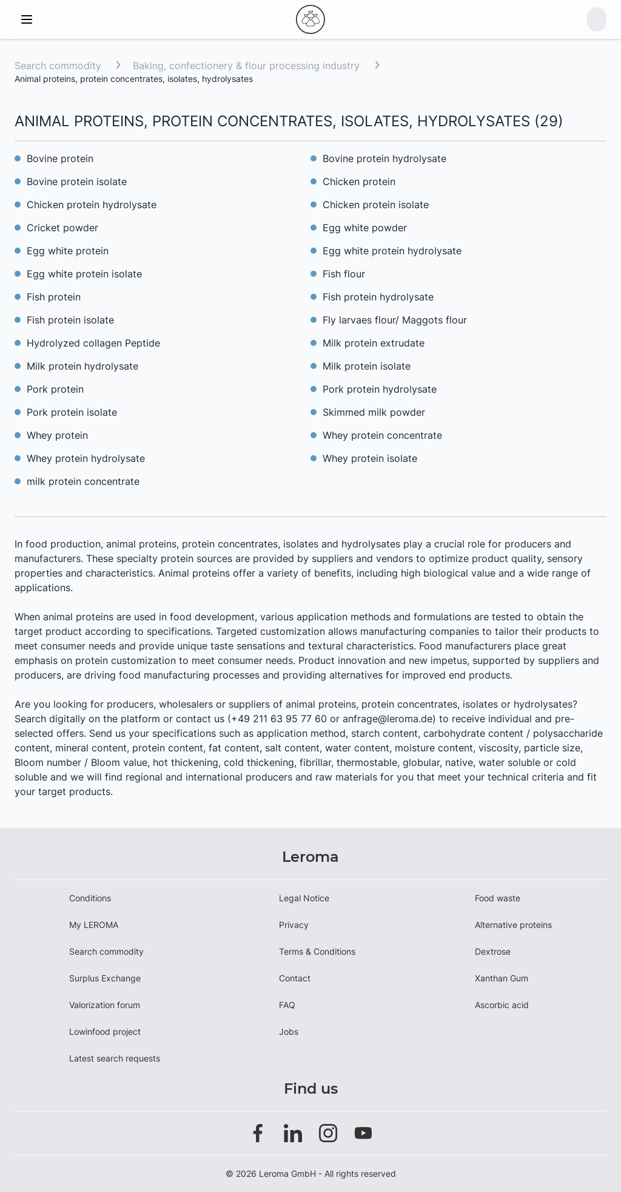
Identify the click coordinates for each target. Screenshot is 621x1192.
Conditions (90, 898)
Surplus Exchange (105, 978)
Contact (294, 978)
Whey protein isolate (370, 458)
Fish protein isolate (70, 320)
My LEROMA (93, 924)
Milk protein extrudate (374, 343)
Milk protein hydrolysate (82, 366)
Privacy (294, 924)
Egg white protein (68, 251)
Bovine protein (60, 158)
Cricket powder (62, 228)
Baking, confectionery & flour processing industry (248, 65)
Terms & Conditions (317, 951)
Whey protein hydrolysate (86, 458)
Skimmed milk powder (374, 412)
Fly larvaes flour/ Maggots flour (395, 320)
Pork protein (55, 389)
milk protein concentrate (83, 481)
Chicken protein (359, 181)
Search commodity (58, 65)
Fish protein (54, 297)
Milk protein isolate (367, 366)
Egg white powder (365, 228)
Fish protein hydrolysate (378, 297)
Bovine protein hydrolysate (384, 158)
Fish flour (344, 274)
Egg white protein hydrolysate (392, 251)
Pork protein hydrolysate (380, 389)
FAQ (287, 1005)
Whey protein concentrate (382, 435)
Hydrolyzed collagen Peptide (93, 343)
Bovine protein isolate (77, 181)
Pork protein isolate (72, 412)
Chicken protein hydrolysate (91, 204)
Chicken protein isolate (376, 204)
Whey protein (57, 435)
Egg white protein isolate (84, 274)
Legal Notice (304, 898)
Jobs (288, 1031)
